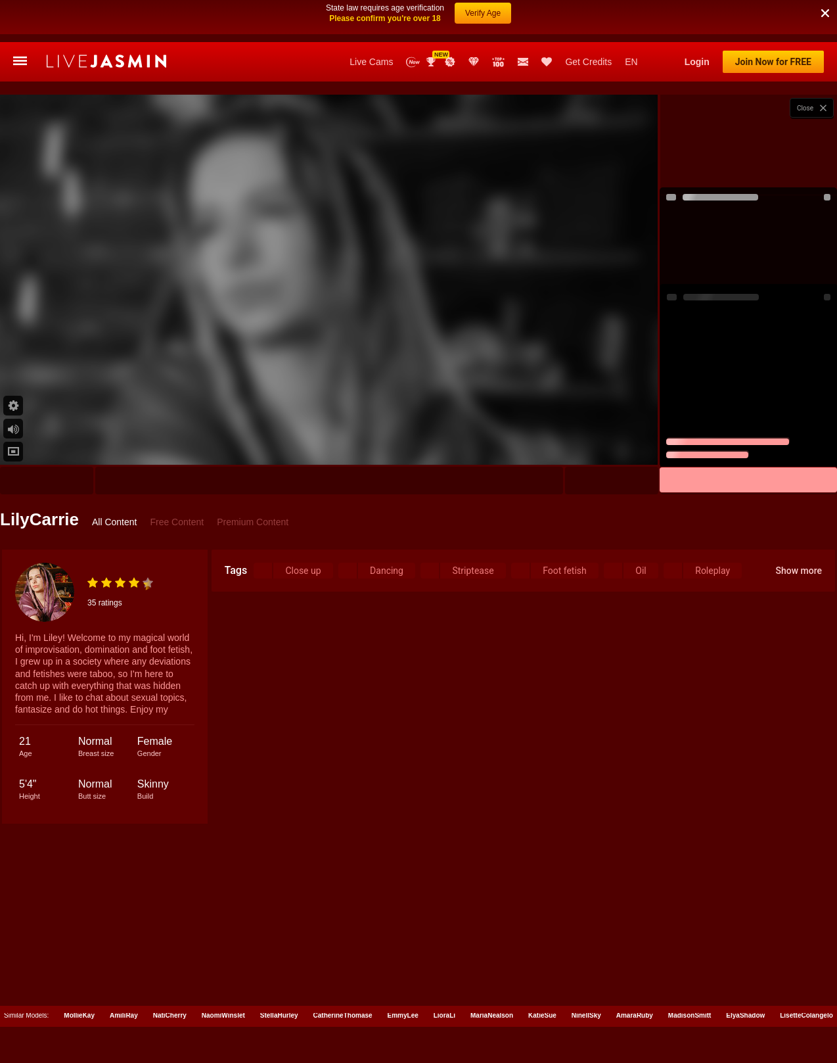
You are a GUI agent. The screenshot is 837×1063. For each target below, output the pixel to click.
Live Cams (371, 62)
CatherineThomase (343, 1015)
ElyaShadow (745, 1015)
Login (697, 62)
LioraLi (444, 1015)
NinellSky (586, 1015)
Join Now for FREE (773, 62)
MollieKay (79, 1015)
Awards (432, 61)
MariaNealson (491, 1015)
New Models (413, 62)
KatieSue (542, 1015)
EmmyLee (403, 1015)
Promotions (450, 62)
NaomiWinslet (223, 1015)
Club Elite (473, 62)
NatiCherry (170, 1015)
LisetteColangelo (806, 1015)
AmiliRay (124, 1015)
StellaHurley (279, 1015)
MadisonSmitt (690, 1015)
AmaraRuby (634, 1015)
